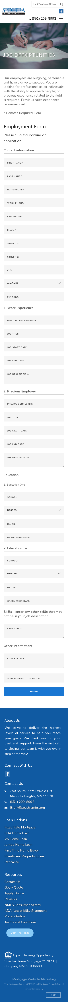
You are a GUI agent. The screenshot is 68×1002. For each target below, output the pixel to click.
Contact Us (12, 882)
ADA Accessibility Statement (26, 911)
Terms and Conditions (20, 922)
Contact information (19, 150)
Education (11, 475)
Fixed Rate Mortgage (20, 827)
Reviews (11, 899)
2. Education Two (17, 548)
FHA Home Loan (17, 833)
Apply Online (14, 893)
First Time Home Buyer (22, 850)
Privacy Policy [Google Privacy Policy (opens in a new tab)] (54, 984)
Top (53, 995)
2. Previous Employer (20, 391)
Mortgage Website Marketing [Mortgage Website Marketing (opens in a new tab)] (34, 979)
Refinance (12, 862)
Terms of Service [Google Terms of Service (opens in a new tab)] (31, 989)
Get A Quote (14, 887)
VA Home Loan (16, 839)
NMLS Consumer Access (23, 905)
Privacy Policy (15, 916)
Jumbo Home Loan (18, 845)
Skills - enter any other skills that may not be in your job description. (33, 614)
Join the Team (20, 932)
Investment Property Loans (24, 856)
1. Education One (14, 485)
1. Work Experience (19, 308)
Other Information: (18, 646)
